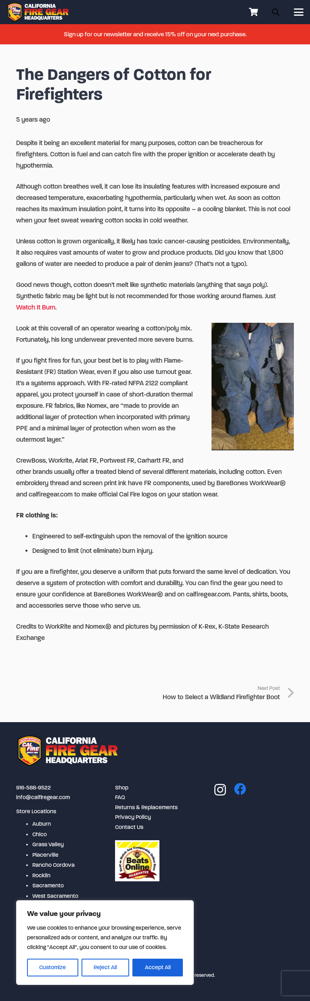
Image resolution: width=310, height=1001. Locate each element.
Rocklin (41, 875)
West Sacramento (55, 896)
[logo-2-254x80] (38, 12)
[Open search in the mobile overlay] (276, 12)
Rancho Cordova (53, 865)
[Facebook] (240, 789)
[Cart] (253, 12)
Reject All (105, 967)
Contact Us (129, 827)
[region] (105, 942)
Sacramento (48, 885)
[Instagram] (220, 789)
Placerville (45, 854)
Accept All (158, 967)
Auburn (41, 823)
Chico (39, 834)
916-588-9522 (33, 787)
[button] (299, 12)
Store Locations (36, 811)
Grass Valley (48, 844)
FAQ (120, 797)
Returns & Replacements (146, 807)
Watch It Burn (35, 307)
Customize (52, 967)
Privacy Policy (133, 817)
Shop (121, 787)
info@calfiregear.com (43, 797)
